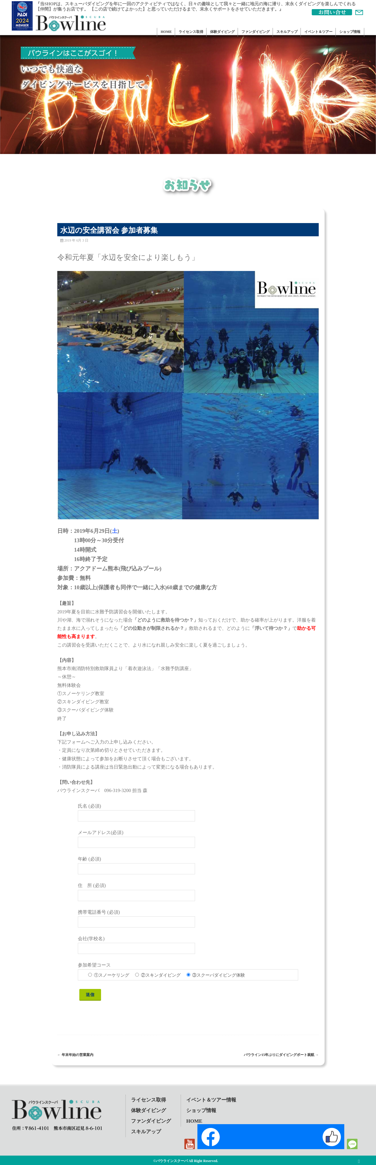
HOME (166, 32)
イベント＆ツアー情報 (211, 1100)
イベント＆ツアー (318, 32)
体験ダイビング (222, 32)
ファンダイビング (255, 32)
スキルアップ (287, 32)
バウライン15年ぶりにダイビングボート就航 (281, 1055)
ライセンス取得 (191, 32)
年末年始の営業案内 (75, 1055)
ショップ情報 (349, 32)
